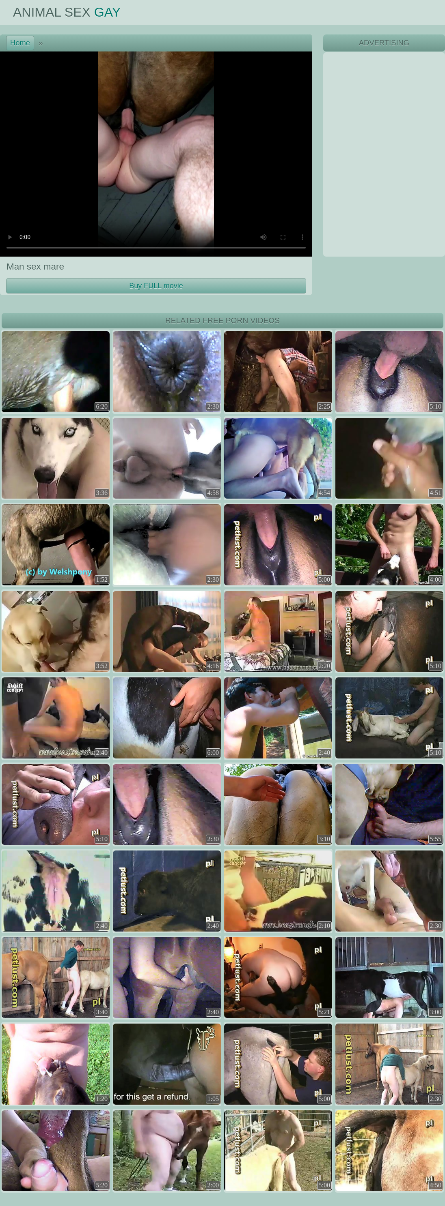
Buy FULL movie (156, 286)
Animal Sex (67, 12)
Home (20, 43)
